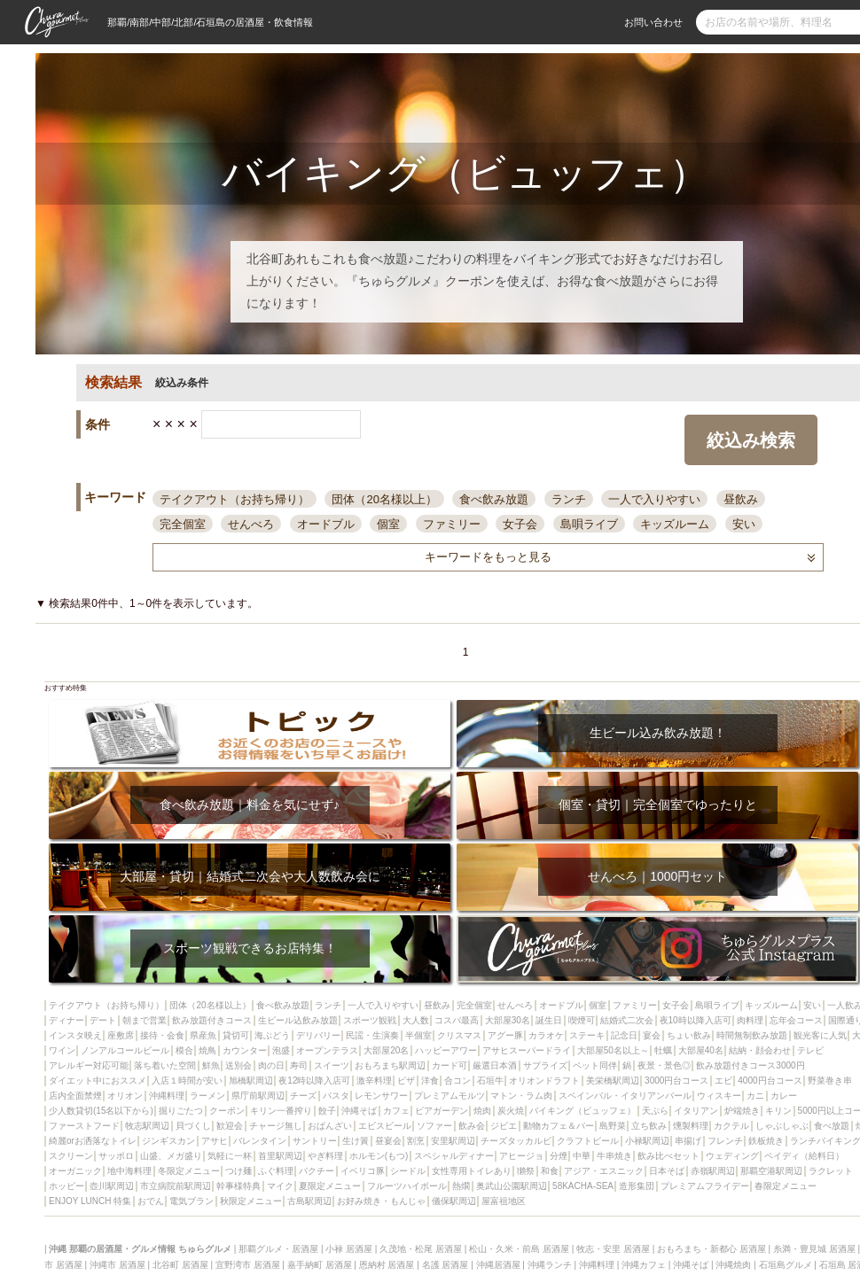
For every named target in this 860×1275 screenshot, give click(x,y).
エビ (723, 1080)
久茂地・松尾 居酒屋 (420, 1249)
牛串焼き (614, 1156)
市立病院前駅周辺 (175, 1186)
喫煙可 (581, 1020)
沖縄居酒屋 (498, 1265)
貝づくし (193, 1126)
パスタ (336, 1095)
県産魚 (203, 1035)
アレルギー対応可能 (89, 1065)
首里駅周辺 (280, 1156)
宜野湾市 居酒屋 (247, 1265)
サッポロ (116, 1156)
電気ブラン (191, 1201)
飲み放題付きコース (212, 1020)
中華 (581, 1156)
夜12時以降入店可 (314, 1080)
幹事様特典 (238, 1186)
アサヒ (214, 1141)
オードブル (326, 524)
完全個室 (183, 524)
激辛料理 (374, 1080)
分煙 (558, 1156)
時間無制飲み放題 (751, 1035)
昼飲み (740, 499)
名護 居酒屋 (445, 1265)
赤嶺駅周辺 (713, 1171)
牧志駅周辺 (147, 1126)
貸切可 (236, 1035)
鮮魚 (211, 1065)
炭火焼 (510, 1111)
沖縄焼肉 (733, 1265)
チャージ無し (275, 1126)
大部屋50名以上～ (613, 1050)
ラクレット (831, 1171)
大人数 (416, 1020)
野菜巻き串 (830, 1080)
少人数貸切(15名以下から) (101, 1111)
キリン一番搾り (281, 1111)
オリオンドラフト (544, 1080)
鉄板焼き (766, 1141)
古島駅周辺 (309, 1201)
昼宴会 (388, 1141)
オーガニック (75, 1171)
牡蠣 (663, 1050)
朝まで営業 (144, 1020)
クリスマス (459, 1035)
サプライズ (545, 1065)
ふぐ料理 (275, 1171)
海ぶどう (272, 1035)
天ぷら (655, 1111)
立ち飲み (649, 1126)
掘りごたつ (181, 1111)
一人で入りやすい (654, 499)
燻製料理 (690, 1126)
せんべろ (251, 524)
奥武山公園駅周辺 (511, 1186)
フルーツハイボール (407, 1186)
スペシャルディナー (454, 1156)
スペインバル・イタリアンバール (625, 1095)
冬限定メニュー (189, 1171)
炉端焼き (742, 1111)
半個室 (418, 1035)
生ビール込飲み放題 (298, 1020)
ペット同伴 (595, 1065)
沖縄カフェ (644, 1265)
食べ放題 (831, 1126)
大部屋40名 (700, 1050)
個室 (388, 524)
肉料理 (750, 1020)
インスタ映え (75, 1035)
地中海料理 (129, 1171)
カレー (783, 1095)
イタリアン (696, 1111)
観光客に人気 (820, 1035)
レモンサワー (381, 1095)
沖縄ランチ (550, 1265)
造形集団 (636, 1186)
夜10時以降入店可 (695, 1020)
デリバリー (318, 1035)
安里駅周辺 (453, 1141)
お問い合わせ (653, 22)
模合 (184, 1050)
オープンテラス (327, 1050)
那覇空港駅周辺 (771, 1171)
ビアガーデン (441, 1111)
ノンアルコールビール (125, 1050)
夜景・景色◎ (664, 1065)
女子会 (520, 524)
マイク (280, 1186)
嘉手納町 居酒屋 (319, 1265)
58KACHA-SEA (583, 1186)
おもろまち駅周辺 (390, 1065)
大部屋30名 (507, 1020)
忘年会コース (796, 1020)
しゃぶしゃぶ (782, 1126)
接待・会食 (162, 1035)
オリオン (125, 1095)
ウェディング (732, 1156)
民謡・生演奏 (372, 1035)
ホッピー (66, 1186)
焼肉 (482, 1111)
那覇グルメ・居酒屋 (278, 1249)
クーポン (227, 1111)
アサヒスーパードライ (526, 1050)
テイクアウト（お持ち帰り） (234, 499)
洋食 (430, 1080)
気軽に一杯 (229, 1156)
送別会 (238, 1065)
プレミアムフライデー (705, 1186)
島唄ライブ (589, 524)
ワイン (62, 1050)
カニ (755, 1095)
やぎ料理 (325, 1156)
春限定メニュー (785, 1186)
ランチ (568, 499)
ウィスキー (719, 1095)
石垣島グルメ (785, 1265)
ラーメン (207, 1095)
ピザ (406, 1080)
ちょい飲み (689, 1035)
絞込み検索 (751, 440)
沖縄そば (359, 1111)
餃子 (327, 1111)
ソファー (434, 1126)
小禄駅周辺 (647, 1141)
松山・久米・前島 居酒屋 (519, 1249)
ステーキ (587, 1035)
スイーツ (331, 1065)
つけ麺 (238, 1171)
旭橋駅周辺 (251, 1080)
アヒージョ (521, 1156)
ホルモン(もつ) (379, 1156)
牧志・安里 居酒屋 (613, 1249)
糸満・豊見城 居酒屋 (814, 1249)
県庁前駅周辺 (258, 1095)
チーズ (303, 1095)
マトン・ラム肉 (521, 1095)
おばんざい (330, 1126)
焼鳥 (207, 1050)
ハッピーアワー (446, 1050)
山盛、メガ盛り (171, 1156)
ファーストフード (84, 1126)
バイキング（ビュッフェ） (582, 1111)
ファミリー (452, 524)
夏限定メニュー (330, 1186)
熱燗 (461, 1186)
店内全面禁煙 (75, 1095)
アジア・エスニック (604, 1171)
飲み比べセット (668, 1156)
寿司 (299, 1065)
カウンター (245, 1050)
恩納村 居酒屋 (387, 1265)
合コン (457, 1080)
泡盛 (281, 1050)
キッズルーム (674, 524)
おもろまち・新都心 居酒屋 (711, 1249)
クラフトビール (588, 1141)
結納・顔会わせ (760, 1050)
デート (103, 1020)
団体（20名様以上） (384, 499)
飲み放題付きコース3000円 (750, 1065)
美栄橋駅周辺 (612, 1080)
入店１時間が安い (187, 1080)
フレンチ (725, 1141)
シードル (408, 1171)
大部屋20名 (386, 1050)
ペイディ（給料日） (804, 1156)
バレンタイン (259, 1141)
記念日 (624, 1035)
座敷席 (120, 1035)
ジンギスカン (168, 1141)
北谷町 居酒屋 (180, 1265)
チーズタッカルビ (516, 1141)
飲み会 (471, 1126)
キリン (778, 1111)
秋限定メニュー (251, 1201)
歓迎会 (229, 1126)
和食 (550, 1171)
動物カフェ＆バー (558, 1126)
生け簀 (355, 1141)
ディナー (66, 1020)
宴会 (652, 1035)
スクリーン (71, 1156)
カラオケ (546, 1035)
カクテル (731, 1126)
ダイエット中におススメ (97, 1080)
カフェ (396, 1111)
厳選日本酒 (495, 1065)
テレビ (810, 1050)
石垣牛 (490, 1080)
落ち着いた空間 (165, 1065)
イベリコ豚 (362, 1171)
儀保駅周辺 (454, 1201)
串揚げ (688, 1141)
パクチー (316, 1171)
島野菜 (612, 1126)
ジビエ (503, 1126)
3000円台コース (676, 1080)
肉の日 (271, 1065)
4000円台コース (769, 1080)
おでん (150, 1201)
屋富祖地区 (503, 1201)
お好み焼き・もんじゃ (381, 1201)
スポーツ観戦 (369, 1020)
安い (743, 524)
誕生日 (549, 1020)
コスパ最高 (456, 1020)
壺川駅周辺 (112, 1186)
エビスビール (384, 1126)
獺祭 (526, 1171)
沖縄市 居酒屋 (117, 1265)
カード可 (449, 1065)
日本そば (666, 1171)
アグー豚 (505, 1035)
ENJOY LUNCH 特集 (90, 1201)
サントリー (315, 1141)
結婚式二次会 (626, 1020)
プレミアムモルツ (449, 1095)
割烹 (416, 1141)
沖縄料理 (166, 1095)
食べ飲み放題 (493, 499)
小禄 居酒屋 (348, 1249)
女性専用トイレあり (472, 1171)
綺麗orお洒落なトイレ (93, 1141)
